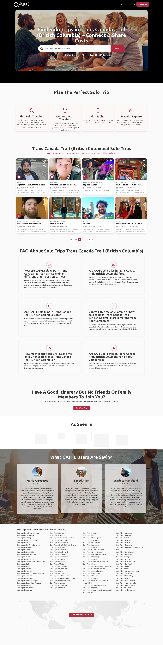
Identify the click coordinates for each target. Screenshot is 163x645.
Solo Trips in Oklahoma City (125, 590)
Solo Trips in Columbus (58, 533)
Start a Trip (123, 4)
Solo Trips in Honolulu (58, 573)
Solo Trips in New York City (26, 554)
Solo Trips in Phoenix (24, 571)
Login (133, 4)
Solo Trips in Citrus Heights (92, 552)
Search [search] (118, 48)
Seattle (86, 223)
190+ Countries (69, 55)
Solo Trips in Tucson (123, 538)
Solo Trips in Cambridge (91, 557)
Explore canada (90, 185)
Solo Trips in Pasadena (124, 554)
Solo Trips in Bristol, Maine (125, 585)
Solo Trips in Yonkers (24, 590)
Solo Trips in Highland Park (59, 576)
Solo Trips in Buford (90, 535)
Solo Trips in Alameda (90, 533)
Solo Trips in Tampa (24, 585)
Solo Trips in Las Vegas (91, 545)
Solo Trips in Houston (24, 576)
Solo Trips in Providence (58, 566)
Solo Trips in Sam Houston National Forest (31, 562)
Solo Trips (58, 153)
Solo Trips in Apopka (90, 588)
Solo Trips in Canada (72, 153)
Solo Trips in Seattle (24, 542)
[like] (44, 161)
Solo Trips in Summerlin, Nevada (127, 571)
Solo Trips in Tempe (123, 557)
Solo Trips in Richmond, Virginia (94, 569)
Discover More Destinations (81, 615)
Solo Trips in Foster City (124, 576)
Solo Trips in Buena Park (91, 542)
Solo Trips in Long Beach (125, 552)
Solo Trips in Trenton (24, 557)
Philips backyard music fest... (129, 185)
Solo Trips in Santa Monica (125, 581)
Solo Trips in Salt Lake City (92, 547)
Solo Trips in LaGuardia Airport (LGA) (62, 578)
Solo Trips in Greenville (91, 576)
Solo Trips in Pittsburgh (58, 564)
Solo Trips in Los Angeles (26, 535)
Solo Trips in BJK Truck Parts (126, 562)
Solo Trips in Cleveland (124, 535)
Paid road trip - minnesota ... (30, 223)
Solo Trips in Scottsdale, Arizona (94, 585)
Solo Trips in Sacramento (58, 547)
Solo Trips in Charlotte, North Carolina (63, 545)
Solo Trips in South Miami (59, 552)
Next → (91, 239)
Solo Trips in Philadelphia (59, 542)
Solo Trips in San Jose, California (28, 545)
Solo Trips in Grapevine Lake (126, 583)
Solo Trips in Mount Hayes (59, 569)
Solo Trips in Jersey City (25, 552)
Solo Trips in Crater (123, 566)
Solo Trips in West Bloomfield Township (97, 566)
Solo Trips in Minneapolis (92, 538)
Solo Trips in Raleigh (90, 559)
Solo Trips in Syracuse (124, 573)
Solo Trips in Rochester (124, 545)
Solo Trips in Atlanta (24, 547)
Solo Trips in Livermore (58, 550)
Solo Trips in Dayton (123, 578)
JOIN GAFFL (142, 4)
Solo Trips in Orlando (57, 535)
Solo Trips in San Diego (25, 578)
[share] (44, 166)
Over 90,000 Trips (97, 55)
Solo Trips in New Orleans (92, 573)
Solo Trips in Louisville (124, 559)
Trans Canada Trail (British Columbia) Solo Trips (81, 148)
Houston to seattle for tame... (129, 223)
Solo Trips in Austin (23, 566)
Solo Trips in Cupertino (58, 554)
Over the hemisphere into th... (63, 185)
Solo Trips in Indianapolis (25, 588)
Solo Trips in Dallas (23, 564)
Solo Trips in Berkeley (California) (94, 554)
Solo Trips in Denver (24, 550)
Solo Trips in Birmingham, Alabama (29, 583)
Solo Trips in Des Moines (92, 540)
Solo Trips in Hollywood (58, 585)
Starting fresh (56, 223)
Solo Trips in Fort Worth (124, 564)
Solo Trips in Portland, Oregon (27, 581)
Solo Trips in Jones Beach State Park (96, 562)
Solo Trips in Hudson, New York (28, 533)
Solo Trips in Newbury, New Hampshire (30, 573)
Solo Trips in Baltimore (58, 559)
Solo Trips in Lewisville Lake (93, 571)
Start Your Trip (81, 408)
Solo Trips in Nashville (58, 583)
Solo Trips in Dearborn (124, 540)
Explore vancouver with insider (31, 185)
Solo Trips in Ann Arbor (124, 533)
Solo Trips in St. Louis (57, 562)
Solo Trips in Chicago (24, 538)
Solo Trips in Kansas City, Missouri (62, 538)
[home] (21, 4)
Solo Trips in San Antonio (59, 540)
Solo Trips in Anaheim (57, 588)
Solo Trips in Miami (89, 564)
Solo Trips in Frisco (122, 569)
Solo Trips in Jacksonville (59, 557)
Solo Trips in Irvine (56, 571)
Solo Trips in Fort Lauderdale (60, 581)
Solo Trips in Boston (24, 569)
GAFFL (49, 153)
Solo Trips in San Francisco (26, 559)
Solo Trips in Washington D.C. (27, 540)
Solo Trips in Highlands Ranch (93, 550)
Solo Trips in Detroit (123, 542)
